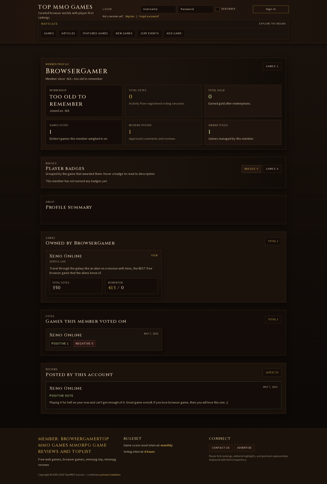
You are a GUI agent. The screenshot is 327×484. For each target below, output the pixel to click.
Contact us (221, 448)
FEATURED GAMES (95, 33)
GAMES (49, 33)
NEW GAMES (124, 33)
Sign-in (271, 9)
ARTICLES (68, 33)
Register (130, 16)
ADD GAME (174, 33)
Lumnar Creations (109, 475)
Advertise (244, 448)
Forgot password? (149, 16)
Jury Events (149, 33)
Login (107, 9)
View (154, 255)
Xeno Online (66, 335)
